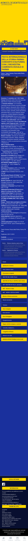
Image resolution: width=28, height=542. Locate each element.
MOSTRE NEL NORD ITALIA (10, 277)
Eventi (4, 262)
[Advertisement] (14, 23)
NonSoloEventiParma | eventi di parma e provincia (14, 4)
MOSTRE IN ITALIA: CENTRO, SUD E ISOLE (14, 281)
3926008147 (9, 500)
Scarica (8, 205)
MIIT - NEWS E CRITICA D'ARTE (11, 292)
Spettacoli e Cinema (8, 265)
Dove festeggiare (7, 316)
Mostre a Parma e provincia (10, 296)
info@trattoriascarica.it (18, 207)
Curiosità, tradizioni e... (9, 328)
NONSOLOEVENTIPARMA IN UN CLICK (13, 339)
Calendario (17, 539)
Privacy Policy (11, 504)
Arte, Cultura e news (8, 269)
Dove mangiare (7, 309)
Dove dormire (6, 312)
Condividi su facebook (7, 239)
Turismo (5, 305)
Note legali (4, 504)
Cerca (24, 539)
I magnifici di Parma (8, 331)
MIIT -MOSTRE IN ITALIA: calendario (12, 284)
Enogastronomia (7, 320)
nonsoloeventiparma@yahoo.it (9, 494)
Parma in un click (7, 335)
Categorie (10, 539)
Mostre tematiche (7, 300)
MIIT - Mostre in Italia (8, 288)
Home (3, 539)
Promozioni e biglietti (8, 273)
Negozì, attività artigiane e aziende (12, 324)
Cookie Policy (18, 504)
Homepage (4, 509)
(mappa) (11, 157)
